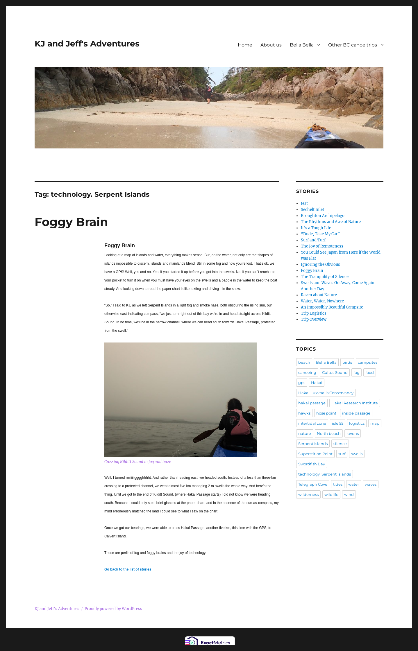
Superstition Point (315, 453)
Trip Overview (313, 319)
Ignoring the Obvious (320, 264)
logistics (357, 423)
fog (356, 372)
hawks (304, 413)
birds (347, 362)
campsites (367, 362)
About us (271, 45)
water (353, 484)
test (304, 203)
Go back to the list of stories (127, 569)
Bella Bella (302, 45)
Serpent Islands (313, 443)
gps (301, 382)
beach (304, 362)
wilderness (308, 494)
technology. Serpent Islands (324, 474)
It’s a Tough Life (316, 227)
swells (356, 453)
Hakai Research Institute (354, 403)
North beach (329, 433)
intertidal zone (312, 423)
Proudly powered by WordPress (113, 608)
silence (340, 443)
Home (245, 45)
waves (370, 484)
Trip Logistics (313, 313)
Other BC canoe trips (352, 45)
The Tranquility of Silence (325, 276)
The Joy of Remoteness (322, 246)
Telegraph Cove (312, 484)
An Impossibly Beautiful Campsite (332, 307)
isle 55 (337, 423)
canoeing (307, 372)
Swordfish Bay (311, 464)
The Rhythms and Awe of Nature (331, 221)
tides (337, 484)
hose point (326, 413)
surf (341, 453)
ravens (352, 433)
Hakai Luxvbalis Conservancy (325, 392)
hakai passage (312, 403)
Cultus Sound (335, 372)
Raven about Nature (319, 295)
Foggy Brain (71, 222)
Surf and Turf (313, 240)
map (374, 423)
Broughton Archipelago (322, 215)
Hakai (316, 382)
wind (349, 494)
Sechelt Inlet (312, 209)
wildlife (331, 494)
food (369, 372)
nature (304, 433)
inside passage (356, 413)
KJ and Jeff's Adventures (87, 44)
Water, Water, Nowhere (322, 301)
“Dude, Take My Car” (320, 234)
